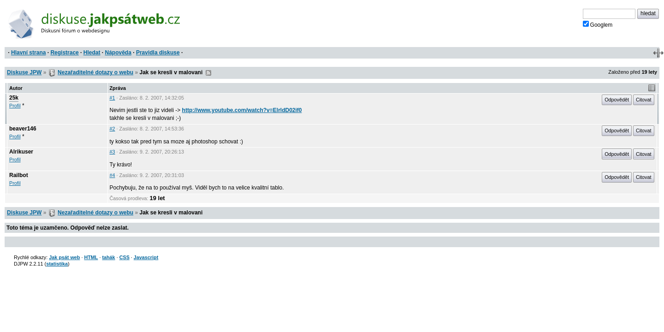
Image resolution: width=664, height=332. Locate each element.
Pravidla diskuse (158, 52)
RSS (208, 73)
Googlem (598, 24)
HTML (91, 257)
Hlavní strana (28, 52)
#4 (112, 175)
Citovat (644, 99)
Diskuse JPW (24, 72)
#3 (112, 151)
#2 (112, 128)
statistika (57, 264)
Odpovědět (617, 99)
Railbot (18, 175)
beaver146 (22, 128)
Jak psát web (64, 257)
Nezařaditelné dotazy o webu (95, 72)
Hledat (92, 52)
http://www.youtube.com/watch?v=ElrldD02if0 (242, 110)
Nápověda (118, 52)
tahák (108, 257)
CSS (124, 257)
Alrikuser (21, 151)
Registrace (64, 52)
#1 (112, 98)
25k (13, 98)
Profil (15, 105)
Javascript (146, 257)
